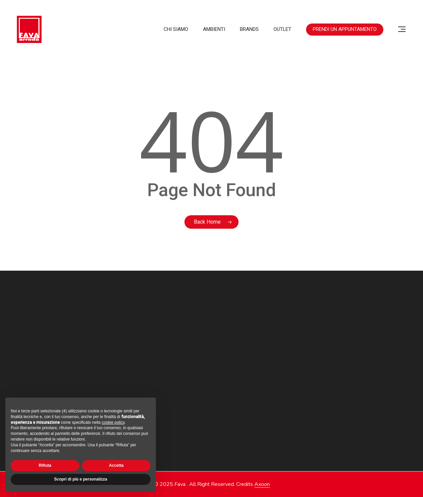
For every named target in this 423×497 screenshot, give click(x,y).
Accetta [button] (116, 465)
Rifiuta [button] (45, 465)
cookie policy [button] (113, 422)
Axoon (262, 484)
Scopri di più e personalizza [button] (80, 479)
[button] (402, 29)
